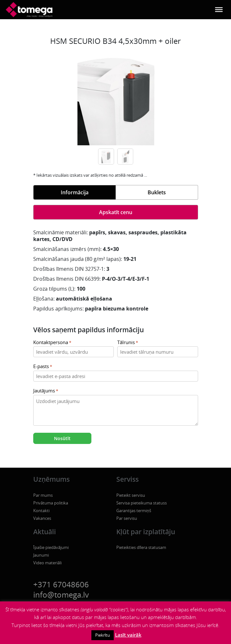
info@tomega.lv (61, 594)
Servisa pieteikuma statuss (141, 503)
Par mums (43, 495)
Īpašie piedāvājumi (51, 547)
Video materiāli (47, 563)
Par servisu (126, 518)
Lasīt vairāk (128, 635)
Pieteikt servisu (130, 495)
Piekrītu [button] (102, 635)
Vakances (42, 518)
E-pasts (42, 366)
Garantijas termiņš (133, 510)
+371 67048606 (61, 584)
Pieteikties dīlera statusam (141, 547)
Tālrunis (127, 342)
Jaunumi (41, 555)
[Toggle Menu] (219, 9)
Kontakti (41, 510)
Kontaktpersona (52, 342)
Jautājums (45, 391)
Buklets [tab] (157, 192)
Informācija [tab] (75, 192)
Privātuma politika (50, 503)
